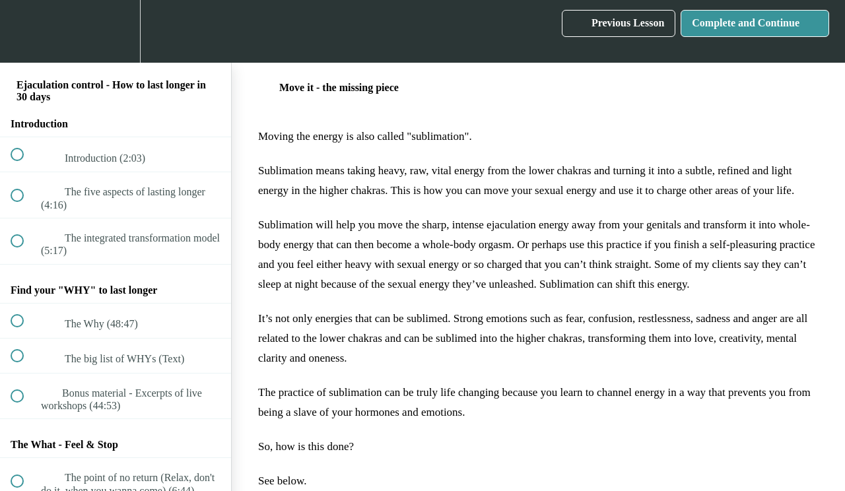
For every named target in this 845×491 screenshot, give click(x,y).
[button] (24, 31)
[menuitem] (115, 31)
